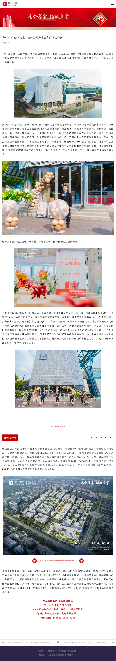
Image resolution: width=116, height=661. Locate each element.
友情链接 (72, 651)
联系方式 (62, 651)
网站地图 (52, 651)
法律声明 (42, 651)
